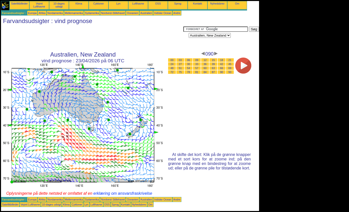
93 (229, 72)
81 (196, 72)
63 (213, 68)
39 (213, 64)
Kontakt (197, 3)
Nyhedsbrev (217, 3)
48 (172, 68)
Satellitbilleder (19, 3)
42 (221, 64)
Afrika (42, 13)
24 (172, 64)
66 (221, 68)
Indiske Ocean (162, 13)
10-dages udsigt (58, 5)
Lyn (118, 3)
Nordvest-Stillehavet (113, 13)
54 (188, 68)
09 (196, 60)
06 (188, 60)
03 (180, 60)
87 (213, 72)
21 (229, 60)
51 (180, 68)
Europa (32, 13)
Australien (146, 13)
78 (188, 72)
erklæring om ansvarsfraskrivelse (122, 193)
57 (196, 68)
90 (221, 72)
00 (172, 60)
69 (229, 68)
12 (205, 60)
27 (180, 64)
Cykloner (98, 3)
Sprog (177, 3)
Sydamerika (92, 13)
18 (221, 60)
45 (229, 64)
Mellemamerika (74, 13)
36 (205, 64)
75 (180, 72)
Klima (78, 3)
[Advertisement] (92, 38)
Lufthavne (138, 3)
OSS (158, 3)
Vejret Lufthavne (39, 5)
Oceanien (132, 13)
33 (196, 64)
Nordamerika (55, 13)
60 (205, 68)
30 (188, 64)
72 (172, 72)
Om (237, 3)
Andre (176, 13)
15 (213, 60)
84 (205, 72)
